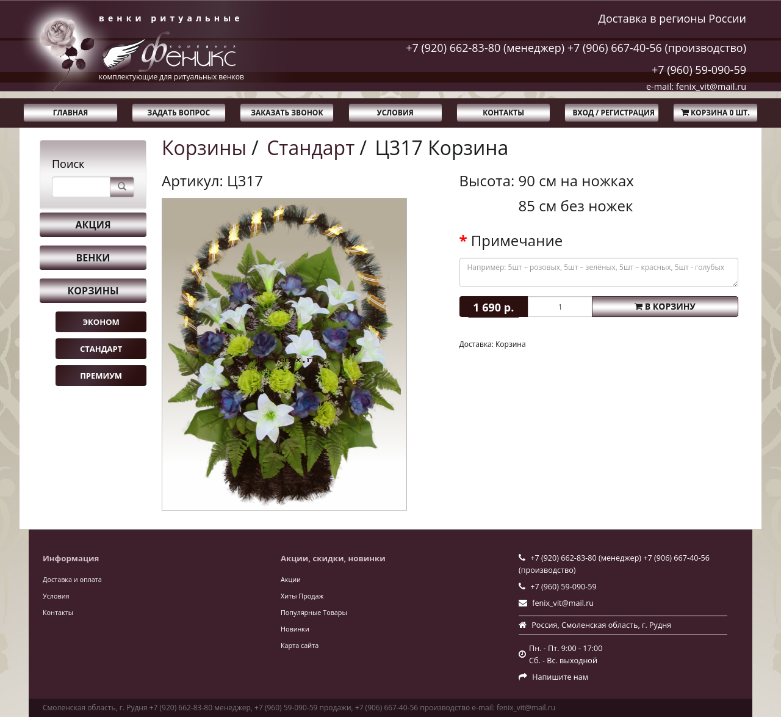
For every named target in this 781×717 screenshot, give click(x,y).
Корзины (93, 290)
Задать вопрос (179, 112)
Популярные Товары (314, 612)
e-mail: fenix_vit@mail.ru (696, 86)
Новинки (295, 628)
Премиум (101, 375)
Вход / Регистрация (613, 112)
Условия (395, 112)
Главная (70, 112)
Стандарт (101, 348)
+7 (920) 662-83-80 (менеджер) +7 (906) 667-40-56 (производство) (576, 47)
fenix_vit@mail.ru (563, 603)
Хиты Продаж (302, 595)
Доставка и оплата (72, 579)
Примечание (517, 241)
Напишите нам (560, 677)
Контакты (503, 112)
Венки (93, 257)
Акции (291, 579)
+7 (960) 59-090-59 (699, 69)
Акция (92, 224)
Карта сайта (300, 645)
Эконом (100, 321)
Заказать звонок (287, 112)
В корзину (665, 306)
